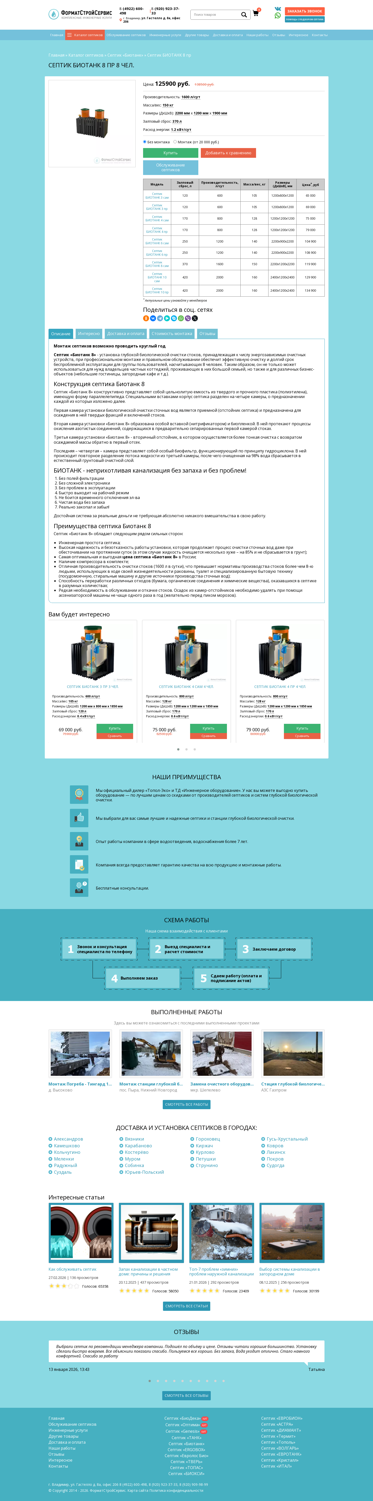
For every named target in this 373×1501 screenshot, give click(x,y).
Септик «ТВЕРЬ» (187, 1461)
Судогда (275, 1165)
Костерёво (137, 1152)
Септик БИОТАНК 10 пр (157, 290)
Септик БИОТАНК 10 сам (157, 277)
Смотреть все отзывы (186, 1395)
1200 (201, 113)
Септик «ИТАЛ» (276, 1466)
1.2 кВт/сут (181, 129)
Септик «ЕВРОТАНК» (281, 1454)
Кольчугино (67, 1152)
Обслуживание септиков (126, 35)
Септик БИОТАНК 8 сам (157, 264)
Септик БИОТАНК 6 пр (157, 252)
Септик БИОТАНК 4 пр (157, 230)
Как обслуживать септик (73, 1269)
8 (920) (193, 1484)
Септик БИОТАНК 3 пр (157, 207)
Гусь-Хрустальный (287, 1139)
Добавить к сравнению (228, 153)
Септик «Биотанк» (125, 55)
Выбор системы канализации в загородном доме (289, 1271)
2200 (182, 113)
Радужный (65, 1165)
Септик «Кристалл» (280, 1460)
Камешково (67, 1146)
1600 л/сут (190, 96)
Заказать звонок (304, 11)
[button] (178, 749)
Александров (68, 1139)
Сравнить (115, 736)
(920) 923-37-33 (165, 10)
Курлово (205, 1152)
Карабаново (138, 1146)
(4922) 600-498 (131, 10)
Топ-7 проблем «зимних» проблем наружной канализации (221, 1271)
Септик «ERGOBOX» (186, 1449)
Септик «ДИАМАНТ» (281, 1430)
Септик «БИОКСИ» (186, 1473)
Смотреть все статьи (186, 1306)
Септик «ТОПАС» (186, 1467)
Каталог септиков (88, 35)
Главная (56, 35)
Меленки (64, 1159)
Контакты (320, 35)
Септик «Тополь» (278, 1442)
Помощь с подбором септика (304, 19)
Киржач (204, 1146)
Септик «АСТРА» (277, 1424)
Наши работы (257, 35)
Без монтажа (158, 142)
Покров (275, 1159)
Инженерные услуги (165, 35)
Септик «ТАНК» (187, 1437)
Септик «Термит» (278, 1436)
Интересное (298, 35)
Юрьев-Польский (144, 1172)
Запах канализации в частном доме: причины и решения (148, 1271)
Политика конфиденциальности (176, 1490)
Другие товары (197, 35)
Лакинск (276, 1152)
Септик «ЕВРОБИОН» (282, 1418)
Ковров (275, 1146)
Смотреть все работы (186, 1104)
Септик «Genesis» (183, 1431)
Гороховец (208, 1139)
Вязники (134, 1139)
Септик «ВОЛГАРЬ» (280, 1448)
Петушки (206, 1159)
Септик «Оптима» (182, 1424)
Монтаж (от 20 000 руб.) (198, 142)
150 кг (167, 105)
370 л (177, 121)
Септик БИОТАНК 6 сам (157, 241)
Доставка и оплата (228, 35)
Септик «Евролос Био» (187, 1455)
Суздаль (63, 1172)
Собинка (134, 1165)
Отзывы (278, 35)
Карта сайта (137, 1490)
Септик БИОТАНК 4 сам (157, 218)
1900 (219, 113)
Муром (132, 1159)
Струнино (207, 1165)
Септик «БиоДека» (182, 1418)
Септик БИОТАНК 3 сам (157, 195)
